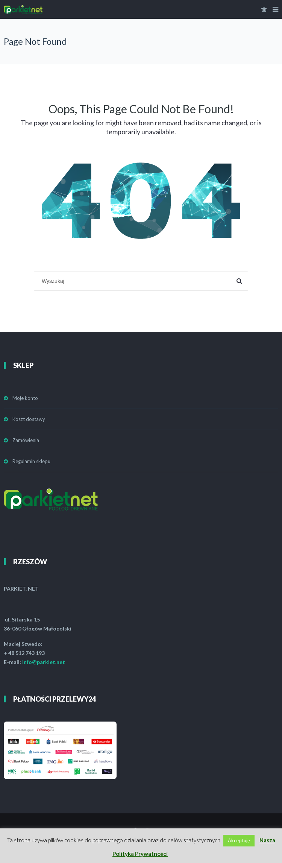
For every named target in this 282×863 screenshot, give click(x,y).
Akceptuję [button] (239, 840)
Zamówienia (25, 440)
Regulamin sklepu (31, 461)
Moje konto (25, 398)
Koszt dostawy (28, 419)
